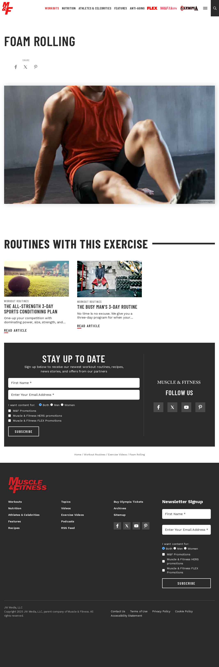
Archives (120, 508)
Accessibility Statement (126, 615)
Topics (65, 501)
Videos (66, 508)
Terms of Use (139, 611)
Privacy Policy (161, 611)
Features (120, 8)
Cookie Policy (184, 611)
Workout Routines (16, 301)
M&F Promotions (22, 411)
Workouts (52, 8)
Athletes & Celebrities (95, 8)
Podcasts (67, 521)
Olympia (189, 8)
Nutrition (69, 8)
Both (46, 405)
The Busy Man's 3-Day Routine (107, 307)
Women (69, 405)
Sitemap (120, 514)
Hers (168, 8)
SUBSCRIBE (24, 431)
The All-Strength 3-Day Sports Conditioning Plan (30, 308)
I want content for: (21, 405)
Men (57, 405)
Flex (152, 8)
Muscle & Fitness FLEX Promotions (34, 421)
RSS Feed (68, 528)
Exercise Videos (72, 514)
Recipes (13, 528)
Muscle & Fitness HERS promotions (35, 416)
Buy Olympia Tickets (128, 501)
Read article (15, 330)
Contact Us (118, 611)
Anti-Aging (137, 8)
